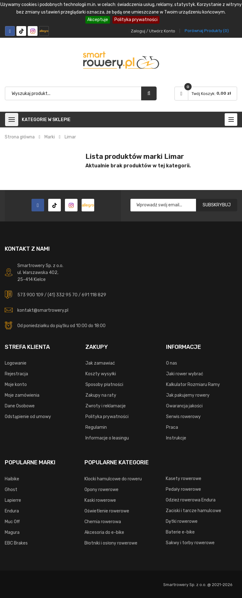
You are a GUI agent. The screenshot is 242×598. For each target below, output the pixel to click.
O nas (171, 363)
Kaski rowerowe (100, 500)
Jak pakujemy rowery (188, 395)
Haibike (12, 479)
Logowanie (15, 363)
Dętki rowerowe (182, 521)
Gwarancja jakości (184, 406)
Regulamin (96, 427)
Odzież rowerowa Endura (191, 500)
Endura (12, 511)
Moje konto (16, 384)
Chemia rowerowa (102, 521)
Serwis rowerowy (183, 416)
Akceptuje (97, 19)
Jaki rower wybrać (184, 374)
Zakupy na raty (100, 395)
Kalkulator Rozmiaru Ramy (193, 384)
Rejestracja (16, 374)
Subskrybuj (217, 205)
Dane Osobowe (20, 406)
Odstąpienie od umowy (28, 416)
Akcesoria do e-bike (104, 532)
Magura (12, 532)
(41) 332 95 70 (63, 295)
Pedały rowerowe (183, 489)
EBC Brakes (16, 543)
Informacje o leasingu (107, 438)
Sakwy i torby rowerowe (190, 542)
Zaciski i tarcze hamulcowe (193, 510)
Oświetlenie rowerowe (106, 511)
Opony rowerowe (101, 489)
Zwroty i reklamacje (105, 406)
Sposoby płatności (104, 384)
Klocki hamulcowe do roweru (113, 479)
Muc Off (12, 521)
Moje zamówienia (22, 395)
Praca (172, 427)
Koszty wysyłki (100, 374)
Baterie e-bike (180, 532)
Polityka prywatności (136, 19)
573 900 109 (30, 295)
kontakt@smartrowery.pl (42, 310)
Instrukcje (176, 438)
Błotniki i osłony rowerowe (110, 543)
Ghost (11, 489)
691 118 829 (94, 295)
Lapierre (13, 500)
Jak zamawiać (100, 363)
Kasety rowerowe (183, 478)
